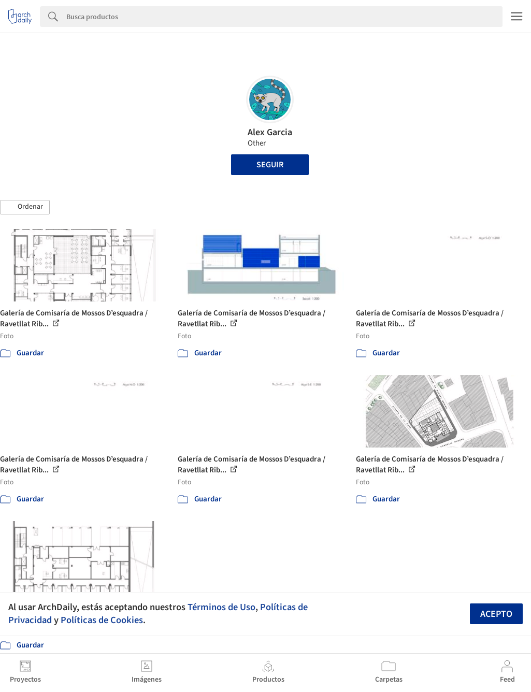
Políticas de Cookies (102, 620)
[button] (25, 207)
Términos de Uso (221, 607)
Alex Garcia (270, 132)
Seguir (269, 164)
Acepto (496, 614)
